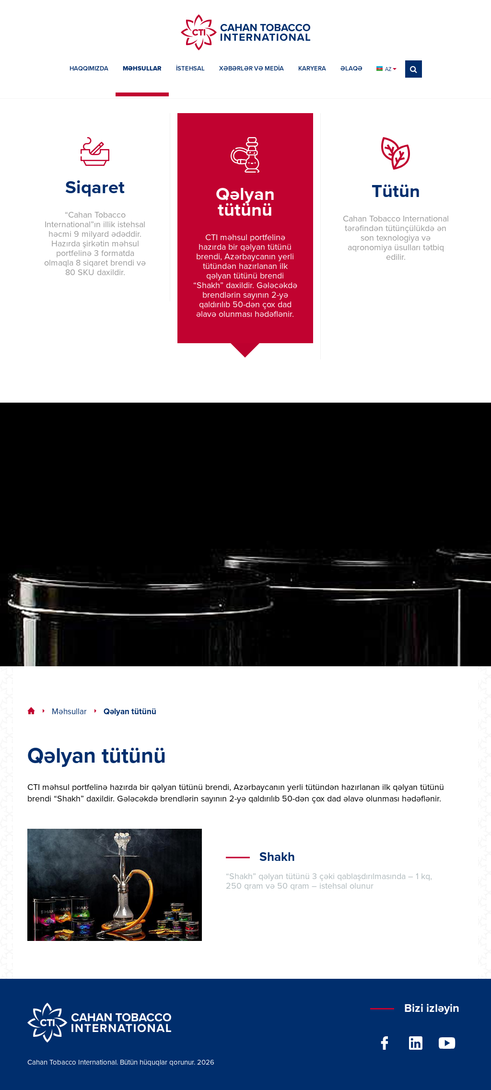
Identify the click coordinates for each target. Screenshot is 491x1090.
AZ (386, 69)
